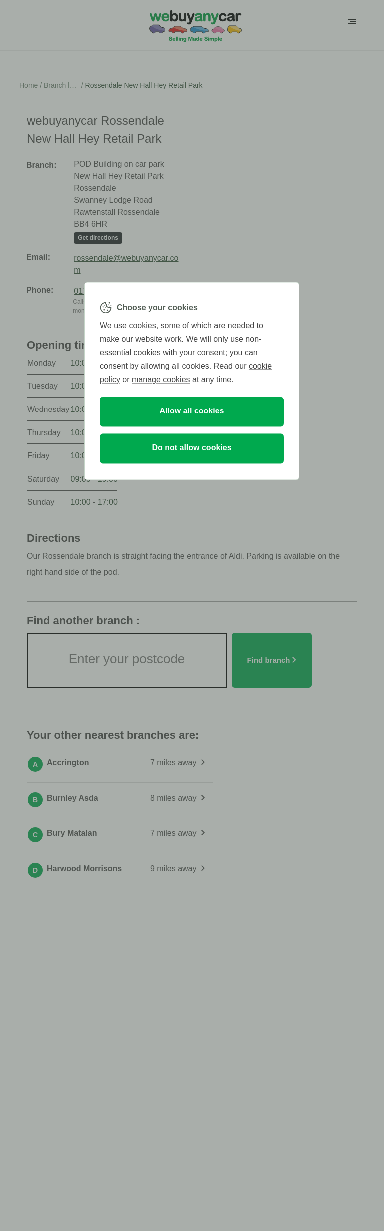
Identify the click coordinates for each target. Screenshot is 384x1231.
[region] (192, 381)
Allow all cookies (192, 411)
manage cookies (161, 380)
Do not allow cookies (192, 448)
